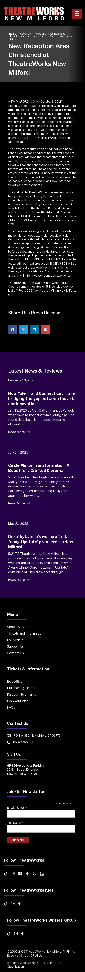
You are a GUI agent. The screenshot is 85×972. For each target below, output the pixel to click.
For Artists (15, 640)
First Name (15, 823)
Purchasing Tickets (21, 688)
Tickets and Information (25, 633)
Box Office (15, 681)
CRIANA (36, 955)
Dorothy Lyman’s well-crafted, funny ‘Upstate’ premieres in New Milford (40, 541)
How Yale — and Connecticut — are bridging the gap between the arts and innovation (42, 398)
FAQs (11, 707)
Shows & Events (19, 627)
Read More (19, 432)
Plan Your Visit (18, 701)
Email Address (17, 808)
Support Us (15, 646)
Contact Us (15, 653)
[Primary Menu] (77, 14)
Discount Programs (21, 694)
